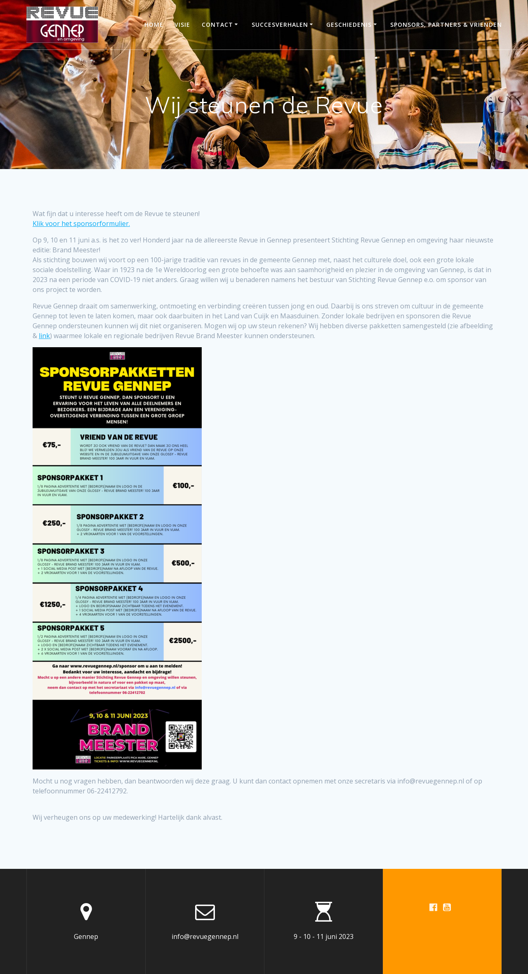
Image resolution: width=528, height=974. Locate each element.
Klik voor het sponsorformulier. (81, 223)
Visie (182, 24)
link (44, 335)
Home (153, 24)
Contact (217, 24)
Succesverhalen (280, 24)
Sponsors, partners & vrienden (446, 24)
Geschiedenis (349, 24)
